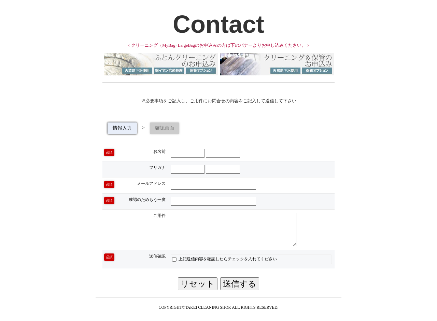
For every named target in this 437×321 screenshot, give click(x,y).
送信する (239, 283)
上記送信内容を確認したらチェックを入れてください (224, 259)
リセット (198, 283)
